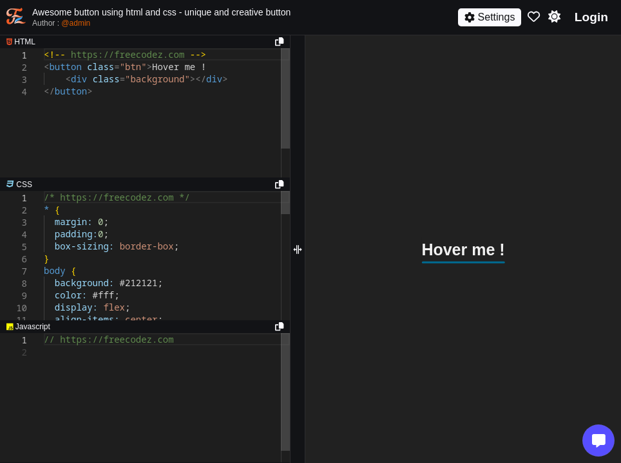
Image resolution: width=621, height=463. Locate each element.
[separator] (145, 184)
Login (591, 17)
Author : (61, 23)
